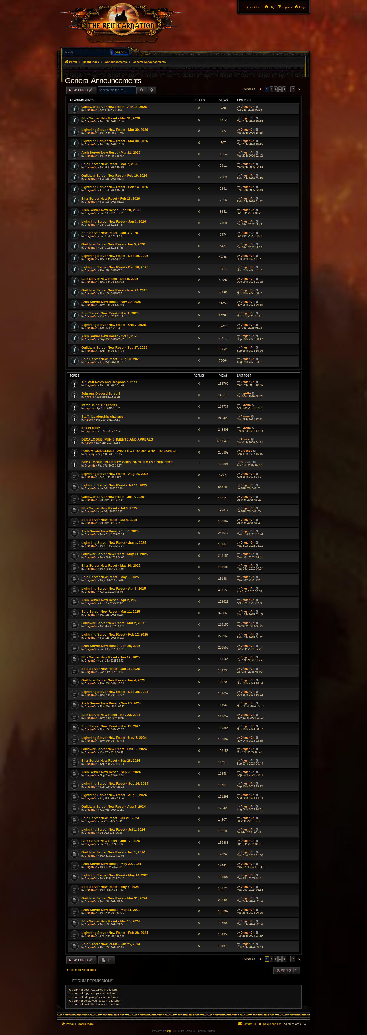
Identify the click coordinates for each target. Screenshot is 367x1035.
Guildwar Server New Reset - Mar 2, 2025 (113, 623)
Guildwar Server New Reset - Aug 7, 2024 (113, 806)
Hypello (89, 396)
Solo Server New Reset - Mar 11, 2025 (110, 611)
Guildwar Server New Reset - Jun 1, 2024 (113, 852)
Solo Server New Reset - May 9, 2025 (110, 577)
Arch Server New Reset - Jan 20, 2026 (110, 210)
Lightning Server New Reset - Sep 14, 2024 (114, 783)
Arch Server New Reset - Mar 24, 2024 (110, 910)
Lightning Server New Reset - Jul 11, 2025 (114, 485)
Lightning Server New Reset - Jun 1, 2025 (113, 543)
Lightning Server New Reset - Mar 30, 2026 (114, 130)
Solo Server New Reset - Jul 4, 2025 (109, 520)
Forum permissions (92, 981)
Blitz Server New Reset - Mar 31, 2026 (110, 118)
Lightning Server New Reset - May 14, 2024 (115, 875)
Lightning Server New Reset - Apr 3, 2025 (113, 588)
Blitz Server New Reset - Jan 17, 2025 (110, 657)
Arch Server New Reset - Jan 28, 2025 (110, 646)
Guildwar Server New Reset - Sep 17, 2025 (114, 348)
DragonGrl (91, 110)
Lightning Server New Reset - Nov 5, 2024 (114, 738)
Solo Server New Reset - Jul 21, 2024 (110, 818)
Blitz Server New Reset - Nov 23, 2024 (110, 715)
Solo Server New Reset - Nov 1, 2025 (110, 313)
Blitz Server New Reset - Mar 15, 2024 (110, 921)
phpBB (170, 1031)
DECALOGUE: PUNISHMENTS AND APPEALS (117, 439)
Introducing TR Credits (99, 405)
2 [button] (271, 89)
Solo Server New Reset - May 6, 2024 (110, 887)
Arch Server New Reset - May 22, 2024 (111, 864)
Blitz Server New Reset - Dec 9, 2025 (109, 279)
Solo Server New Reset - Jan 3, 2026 (109, 233)
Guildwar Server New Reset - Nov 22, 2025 (114, 290)
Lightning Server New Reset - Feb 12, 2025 (114, 634)
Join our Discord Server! (100, 393)
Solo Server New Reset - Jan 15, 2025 (110, 669)
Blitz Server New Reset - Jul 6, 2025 (109, 508)
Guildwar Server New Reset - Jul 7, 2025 (112, 497)
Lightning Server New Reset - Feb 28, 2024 (114, 933)
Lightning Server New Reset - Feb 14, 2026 (114, 187)
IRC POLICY (90, 428)
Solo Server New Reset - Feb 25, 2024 (110, 944)
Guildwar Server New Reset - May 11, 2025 (114, 554)
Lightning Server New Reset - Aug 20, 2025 (114, 474)
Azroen (89, 419)
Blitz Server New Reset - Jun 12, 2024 (110, 841)
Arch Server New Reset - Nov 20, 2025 (111, 302)
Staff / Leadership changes (102, 416)
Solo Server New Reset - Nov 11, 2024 (110, 726)
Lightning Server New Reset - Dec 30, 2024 (114, 692)
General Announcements (103, 80)
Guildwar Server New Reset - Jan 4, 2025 (113, 680)
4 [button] (280, 89)
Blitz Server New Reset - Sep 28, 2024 (110, 760)
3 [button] (276, 89)
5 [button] (284, 89)
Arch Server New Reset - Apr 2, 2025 (109, 600)
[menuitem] (300, 7)
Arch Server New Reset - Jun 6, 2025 (110, 531)
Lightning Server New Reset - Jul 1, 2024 (113, 829)
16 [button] (292, 89)
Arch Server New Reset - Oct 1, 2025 (109, 336)
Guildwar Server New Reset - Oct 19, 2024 (114, 749)
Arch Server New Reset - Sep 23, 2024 (111, 772)
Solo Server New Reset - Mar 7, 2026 (109, 164)
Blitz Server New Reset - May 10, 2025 (110, 565)
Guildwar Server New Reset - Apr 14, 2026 (114, 107)
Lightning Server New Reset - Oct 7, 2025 (113, 325)
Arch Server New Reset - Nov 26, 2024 (111, 703)
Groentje (90, 454)
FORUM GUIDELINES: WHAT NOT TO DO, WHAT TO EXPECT (129, 451)
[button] (260, 89)
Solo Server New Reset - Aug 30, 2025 (110, 359)
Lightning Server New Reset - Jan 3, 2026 (113, 221)
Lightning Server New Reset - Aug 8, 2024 (114, 795)
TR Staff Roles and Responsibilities (109, 382)
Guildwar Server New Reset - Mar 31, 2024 (114, 898)
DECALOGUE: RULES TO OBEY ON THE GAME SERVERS (127, 462)
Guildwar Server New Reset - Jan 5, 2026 (113, 244)
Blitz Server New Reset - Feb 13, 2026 (110, 198)
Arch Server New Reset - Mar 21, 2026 (110, 152)
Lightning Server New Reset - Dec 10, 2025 (114, 256)
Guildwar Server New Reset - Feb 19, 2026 (114, 175)
